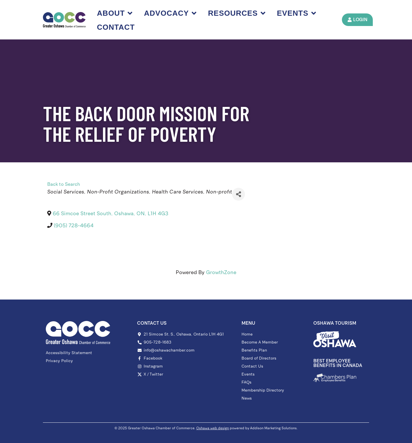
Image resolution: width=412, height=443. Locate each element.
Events (296, 13)
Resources (237, 13)
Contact (116, 27)
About (114, 13)
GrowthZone (221, 272)
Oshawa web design (212, 428)
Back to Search (63, 184)
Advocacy (170, 13)
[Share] (238, 194)
